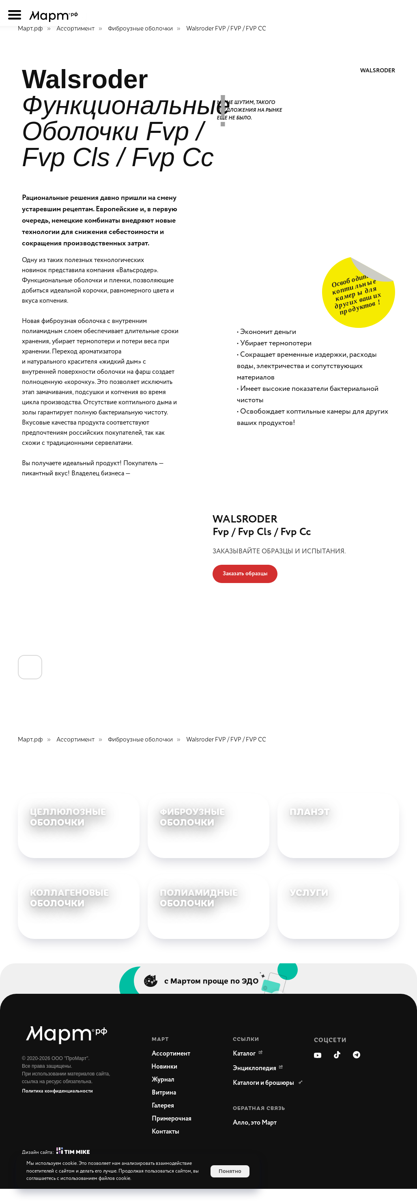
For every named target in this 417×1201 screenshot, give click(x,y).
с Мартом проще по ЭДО (211, 992)
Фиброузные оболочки (140, 28)
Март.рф (30, 28)
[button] (245, 574)
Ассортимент (75, 28)
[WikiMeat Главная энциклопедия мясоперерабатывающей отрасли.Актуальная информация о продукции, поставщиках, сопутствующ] (255, 1081)
